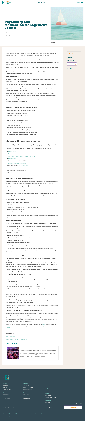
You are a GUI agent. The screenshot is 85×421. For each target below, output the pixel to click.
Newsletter (73, 407)
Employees (5, 413)
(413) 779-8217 (6, 404)
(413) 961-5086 (48, 402)
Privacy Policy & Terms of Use (15, 413)
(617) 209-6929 (26, 394)
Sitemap (25, 413)
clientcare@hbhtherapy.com (51, 397)
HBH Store (47, 390)
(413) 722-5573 (26, 385)
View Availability (72, 64)
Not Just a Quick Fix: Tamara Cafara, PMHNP (16, 339)
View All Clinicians (71, 68)
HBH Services (7, 17)
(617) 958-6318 (6, 394)
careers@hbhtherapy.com (50, 407)
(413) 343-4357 (41, 2)
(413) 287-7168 (6, 385)
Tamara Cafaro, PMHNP (11, 336)
